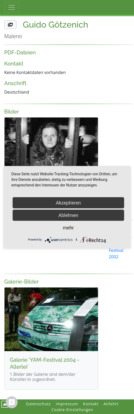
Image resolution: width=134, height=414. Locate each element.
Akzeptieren (68, 202)
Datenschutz (38, 403)
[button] (10, 25)
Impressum (67, 403)
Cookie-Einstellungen (72, 409)
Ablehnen (68, 215)
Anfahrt (111, 403)
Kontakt (91, 403)
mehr (68, 227)
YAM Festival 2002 (116, 250)
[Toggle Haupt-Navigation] (11, 7)
